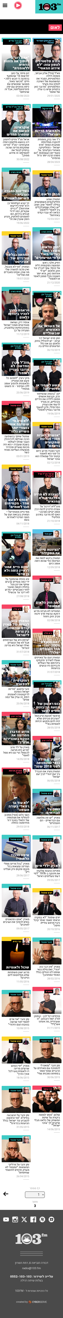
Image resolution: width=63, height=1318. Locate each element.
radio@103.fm (31, 1268)
